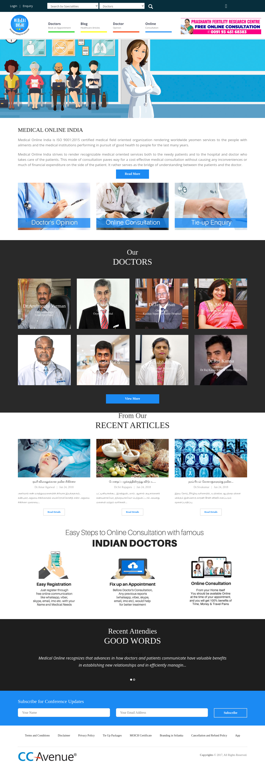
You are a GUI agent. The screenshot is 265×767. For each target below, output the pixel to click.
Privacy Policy (86, 735)
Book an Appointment (59, 27)
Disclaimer (64, 735)
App (237, 735)
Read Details (54, 512)
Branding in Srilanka (171, 735)
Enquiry (28, 6)
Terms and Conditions (37, 735)
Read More (132, 174)
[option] (132, 78)
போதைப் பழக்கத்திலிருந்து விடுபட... (132, 481)
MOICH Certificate (141, 735)
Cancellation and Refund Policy (209, 735)
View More (132, 399)
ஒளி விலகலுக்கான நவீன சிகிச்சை (54, 481)
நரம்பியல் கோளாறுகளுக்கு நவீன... (210, 481)
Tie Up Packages (112, 735)
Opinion (117, 27)
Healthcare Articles (90, 27)
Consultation (151, 27)
